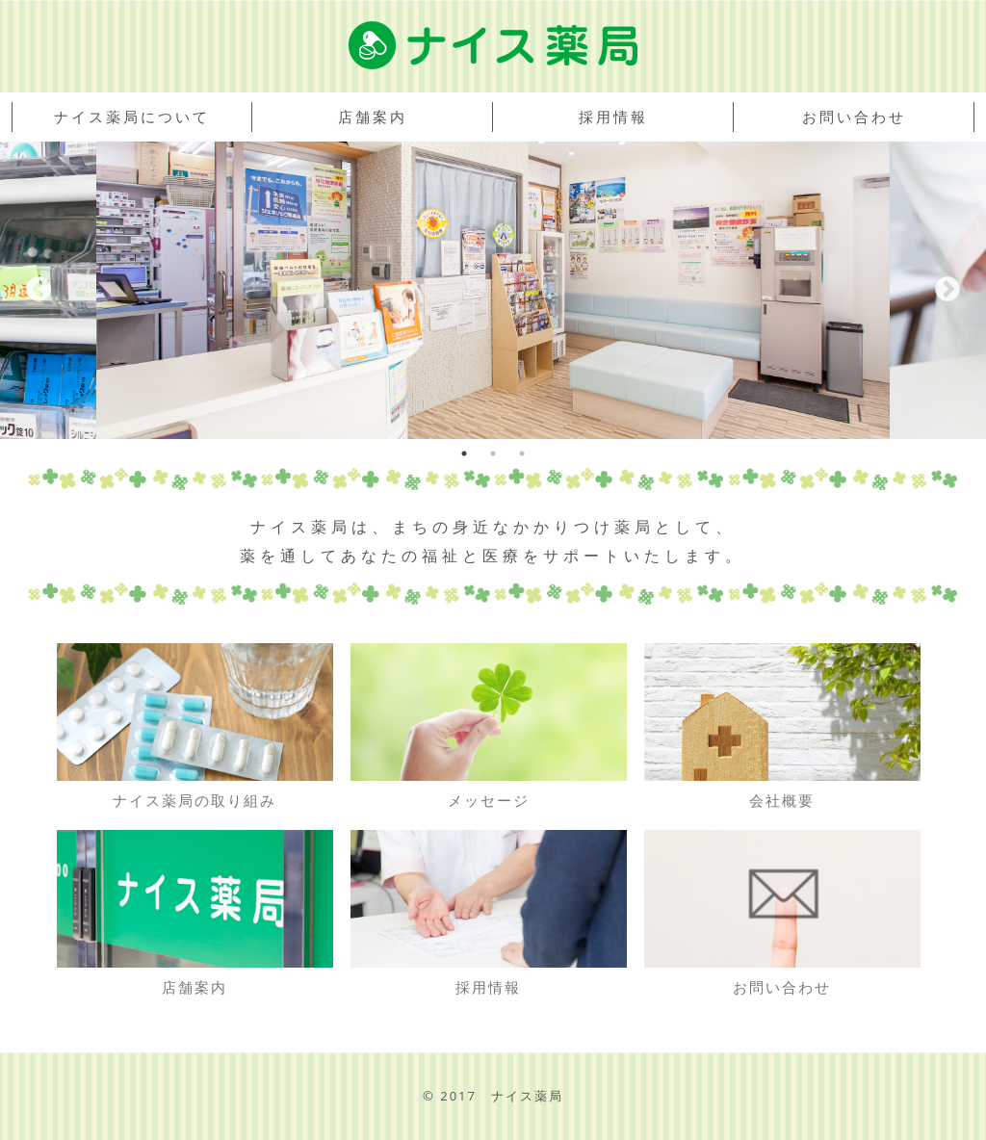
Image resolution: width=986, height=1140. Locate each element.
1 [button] (464, 453)
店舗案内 (372, 116)
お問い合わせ (854, 116)
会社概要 (782, 726)
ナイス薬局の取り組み (194, 726)
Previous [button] (38, 289)
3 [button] (522, 453)
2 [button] (493, 453)
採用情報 (613, 116)
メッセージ (488, 726)
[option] (493, 290)
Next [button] (947, 289)
